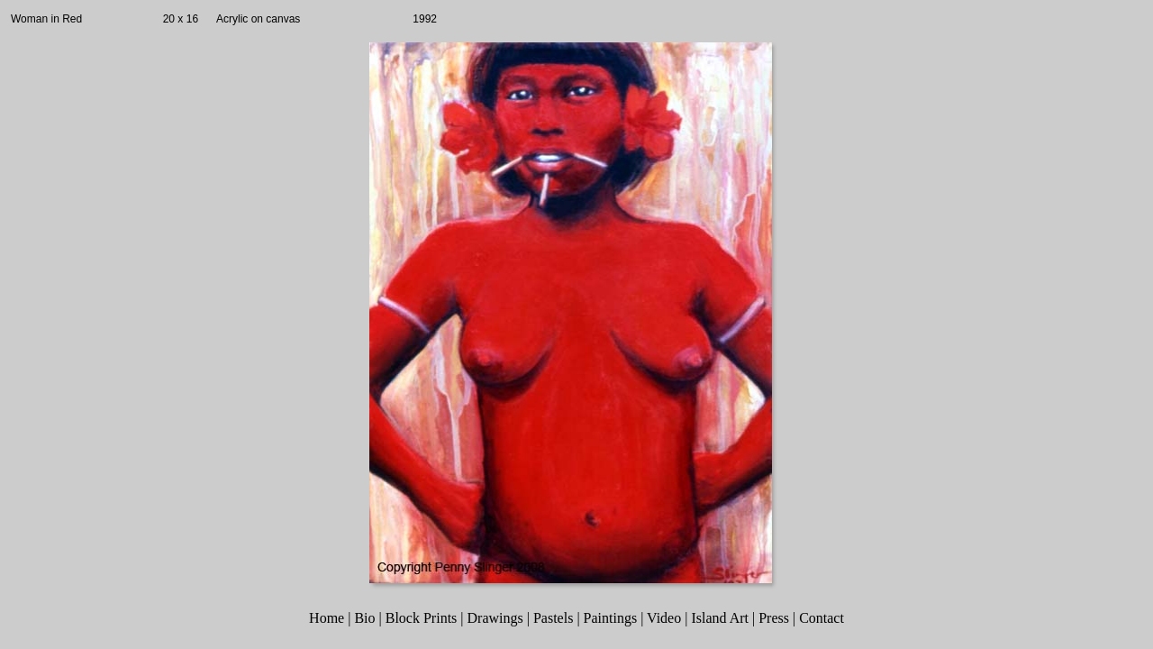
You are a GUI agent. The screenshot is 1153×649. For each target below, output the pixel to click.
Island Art (720, 618)
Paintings (611, 618)
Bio (364, 618)
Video (664, 618)
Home (326, 618)
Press (773, 618)
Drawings (495, 618)
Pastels (553, 618)
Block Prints (422, 618)
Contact (821, 618)
